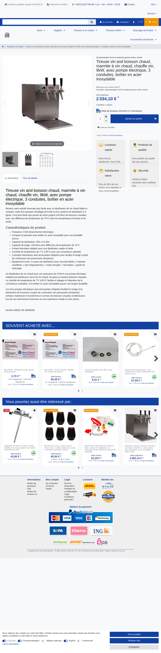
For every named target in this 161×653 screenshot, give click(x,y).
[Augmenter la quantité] (106, 116)
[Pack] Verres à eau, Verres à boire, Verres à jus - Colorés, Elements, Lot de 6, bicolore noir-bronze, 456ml (59, 448)
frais (29, 488)
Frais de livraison (116, 135)
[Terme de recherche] (45, 22)
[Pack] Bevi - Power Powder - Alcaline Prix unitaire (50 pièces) (59, 371)
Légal (66, 494)
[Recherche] (92, 22)
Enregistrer (134, 647)
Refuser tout (134, 640)
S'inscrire (50, 486)
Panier (49, 488)
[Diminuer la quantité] (106, 121)
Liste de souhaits (105, 127)
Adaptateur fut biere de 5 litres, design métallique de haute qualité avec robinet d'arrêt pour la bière (19, 448)
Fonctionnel (87, 640)
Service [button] (151, 13)
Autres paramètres (10, 644)
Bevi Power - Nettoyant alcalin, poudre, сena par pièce (19, 371)
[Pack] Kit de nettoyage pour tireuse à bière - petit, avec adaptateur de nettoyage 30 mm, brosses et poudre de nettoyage (100, 449)
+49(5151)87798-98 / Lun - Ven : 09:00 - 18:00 (96, 4)
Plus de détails (30, 178)
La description (11, 178)
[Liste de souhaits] (140, 22)
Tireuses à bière (114, 30)
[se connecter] (106, 22)
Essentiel (11, 640)
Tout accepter (134, 634)
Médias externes (54, 640)
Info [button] (153, 4)
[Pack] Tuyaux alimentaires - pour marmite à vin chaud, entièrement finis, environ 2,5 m (140, 372)
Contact (130, 4)
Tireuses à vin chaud (84, 30)
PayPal (72, 640)
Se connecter (52, 483)
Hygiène (58, 30)
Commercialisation (31, 640)
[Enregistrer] (123, 22)
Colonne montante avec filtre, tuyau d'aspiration (98, 371)
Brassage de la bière (143, 30)
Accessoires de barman (142, 39)
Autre (40, 30)
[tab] (11, 178)
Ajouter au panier (140, 118)
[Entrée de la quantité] (100, 118)
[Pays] (133, 22)
